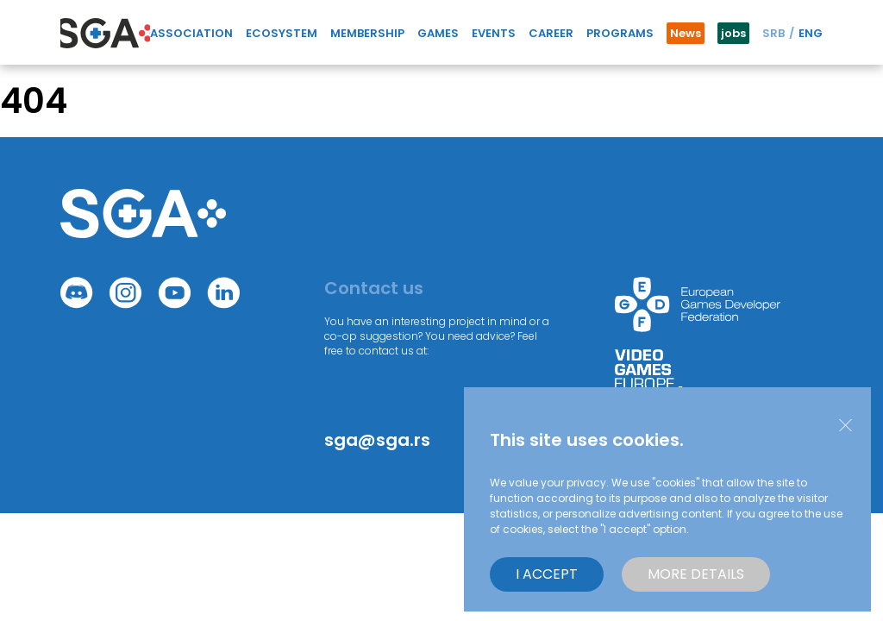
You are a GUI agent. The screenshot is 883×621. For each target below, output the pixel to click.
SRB (773, 33)
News (685, 33)
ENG (810, 33)
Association (191, 33)
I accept (547, 574)
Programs (620, 33)
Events (494, 33)
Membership (367, 33)
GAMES (438, 33)
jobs (733, 33)
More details (696, 574)
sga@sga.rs (377, 440)
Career (551, 33)
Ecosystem (281, 33)
